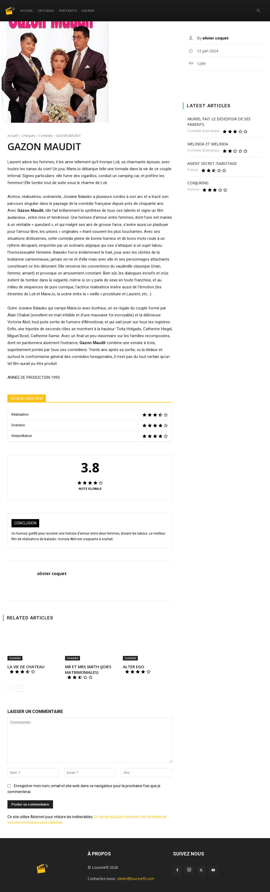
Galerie (88, 11)
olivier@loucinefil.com (135, 878)
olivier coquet (52, 573)
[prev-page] (10, 688)
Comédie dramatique (203, 131)
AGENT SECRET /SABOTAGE (212, 163)
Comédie (46, 135)
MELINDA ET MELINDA (207, 143)
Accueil (26, 11)
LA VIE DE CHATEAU (26, 666)
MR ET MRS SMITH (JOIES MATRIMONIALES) (88, 669)
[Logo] (11, 10)
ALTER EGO (133, 666)
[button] (258, 10)
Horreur (193, 189)
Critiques (46, 11)
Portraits (68, 11)
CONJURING (197, 182)
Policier (193, 170)
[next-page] (19, 688)
